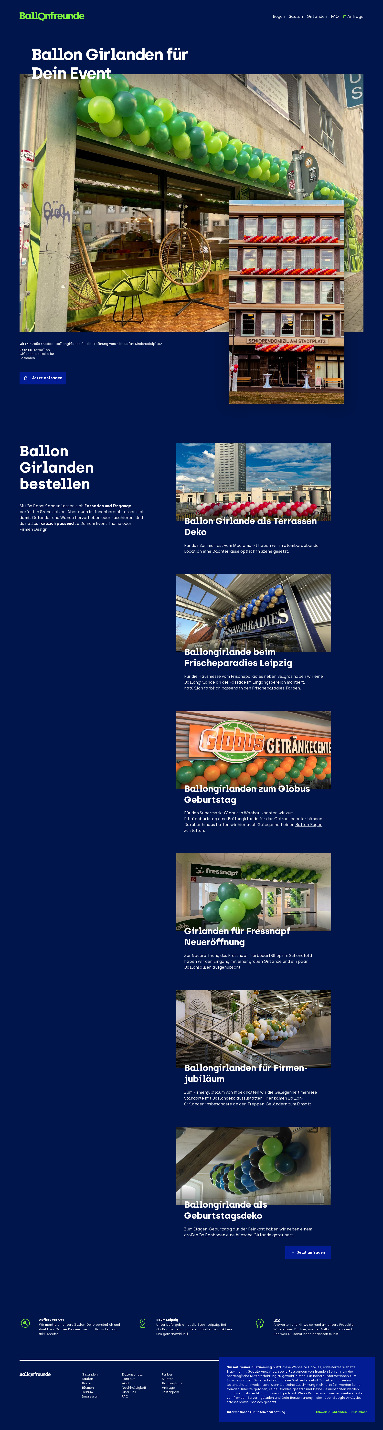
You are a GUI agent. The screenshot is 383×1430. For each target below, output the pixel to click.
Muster (167, 1379)
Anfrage (353, 17)
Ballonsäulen (198, 967)
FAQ (335, 17)
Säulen (296, 17)
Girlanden (317, 17)
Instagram (170, 1392)
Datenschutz (132, 1374)
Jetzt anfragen (42, 378)
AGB (125, 1383)
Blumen (88, 1387)
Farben (167, 1374)
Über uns (129, 1392)
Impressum (90, 1396)
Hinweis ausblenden (331, 1412)
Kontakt (128, 1379)
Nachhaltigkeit (134, 1387)
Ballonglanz (172, 1383)
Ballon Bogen (308, 824)
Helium (87, 1392)
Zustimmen (359, 1412)
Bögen (279, 17)
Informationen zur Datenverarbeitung (256, 1412)
